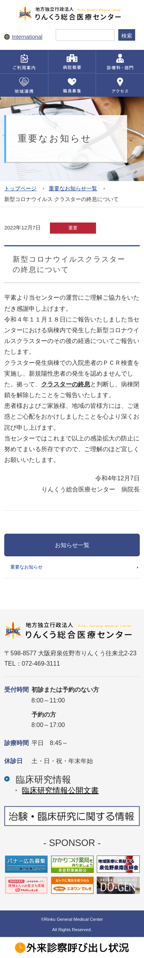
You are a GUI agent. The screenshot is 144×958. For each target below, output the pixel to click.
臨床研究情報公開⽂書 (60, 790)
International (27, 37)
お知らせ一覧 (72, 545)
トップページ (20, 188)
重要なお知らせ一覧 (73, 188)
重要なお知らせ (26, 567)
